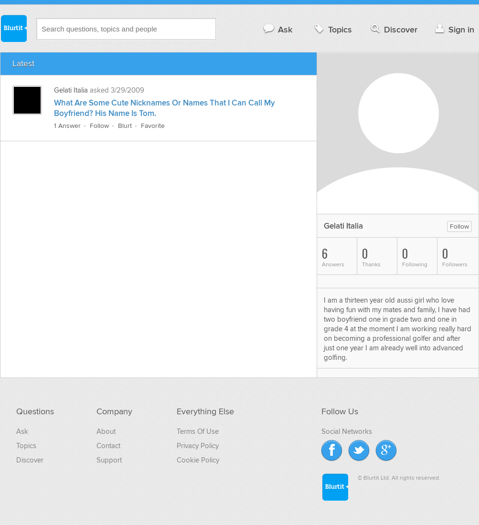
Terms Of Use (198, 431)
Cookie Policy (198, 460)
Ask (277, 29)
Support (109, 460)
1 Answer (67, 126)
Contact (108, 445)
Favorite (153, 126)
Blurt (125, 126)
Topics (332, 29)
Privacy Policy (198, 445)
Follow (99, 126)
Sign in (453, 29)
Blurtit (13, 28)
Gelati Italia (71, 90)
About (106, 431)
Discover (393, 29)
